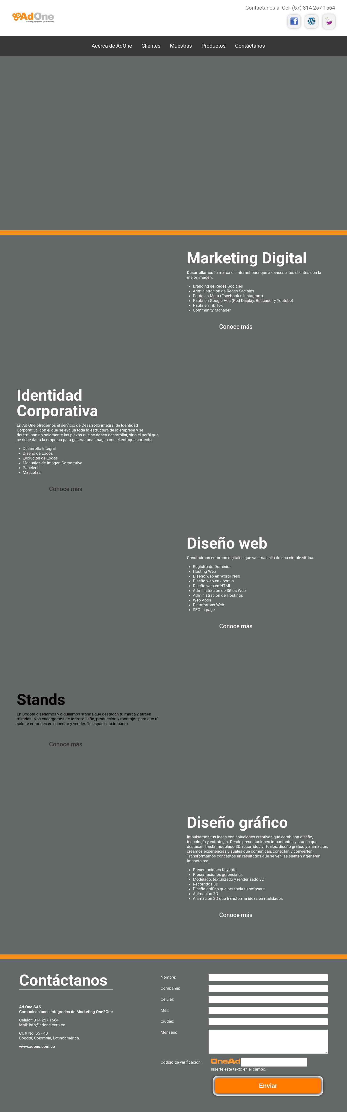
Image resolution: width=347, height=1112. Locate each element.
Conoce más (235, 326)
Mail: (165, 1010)
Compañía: (170, 988)
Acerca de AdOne (112, 46)
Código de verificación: (181, 1062)
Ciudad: (167, 1021)
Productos (213, 46)
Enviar (268, 1085)
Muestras (181, 46)
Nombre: (168, 977)
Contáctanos (250, 46)
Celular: (167, 999)
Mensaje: (169, 1032)
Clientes (150, 46)
